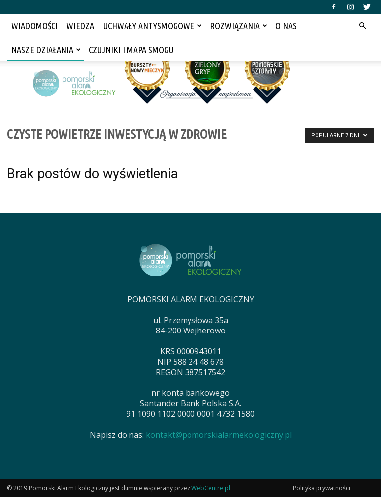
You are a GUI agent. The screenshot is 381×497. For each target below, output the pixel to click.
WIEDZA (80, 26)
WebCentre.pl (210, 488)
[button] (362, 25)
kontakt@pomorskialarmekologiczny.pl (219, 434)
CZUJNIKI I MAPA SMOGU (131, 50)
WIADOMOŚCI (34, 26)
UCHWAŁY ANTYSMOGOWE (152, 26)
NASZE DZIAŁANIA (46, 50)
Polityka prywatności (321, 488)
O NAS (286, 26)
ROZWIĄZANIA (238, 26)
